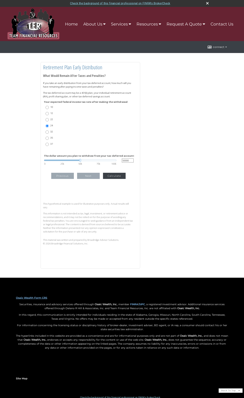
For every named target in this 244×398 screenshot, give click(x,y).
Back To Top (230, 390)
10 (51, 107)
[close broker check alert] (207, 3)
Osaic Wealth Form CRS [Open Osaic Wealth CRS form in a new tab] (31, 297)
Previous (62, 175)
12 (51, 113)
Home (71, 24)
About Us (92, 24)
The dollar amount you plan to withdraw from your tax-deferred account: (89, 156)
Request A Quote (184, 24)
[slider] (80, 160)
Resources (147, 24)
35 (51, 138)
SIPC (142, 304)
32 (51, 131)
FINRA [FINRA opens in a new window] (134, 304)
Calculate (114, 175)
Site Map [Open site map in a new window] (22, 378)
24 (51, 125)
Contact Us (222, 24)
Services (119, 24)
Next (88, 175)
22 (51, 119)
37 (51, 144)
